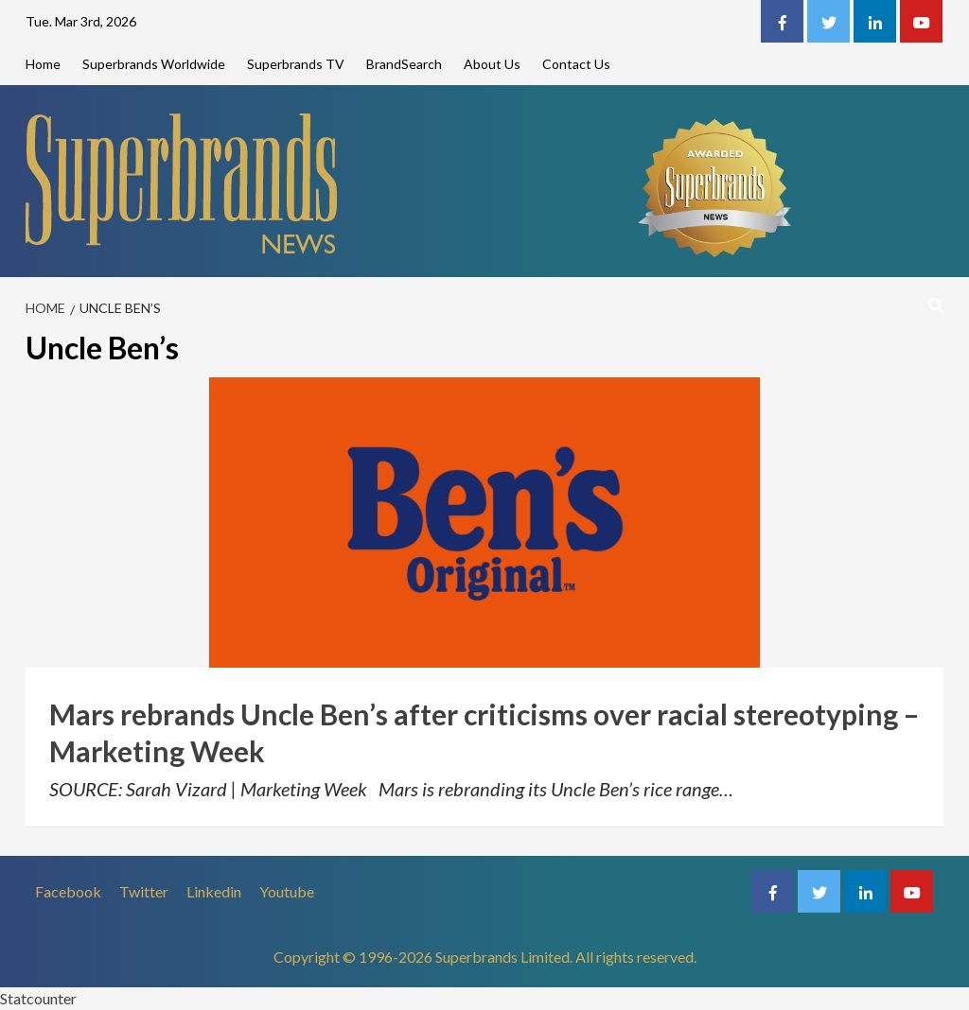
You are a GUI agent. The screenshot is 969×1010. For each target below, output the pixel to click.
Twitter (143, 891)
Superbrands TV (295, 64)
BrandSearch (404, 64)
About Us (492, 64)
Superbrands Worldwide (153, 64)
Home (43, 64)
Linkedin (213, 891)
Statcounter (38, 998)
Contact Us (576, 64)
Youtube (286, 891)
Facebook (68, 891)
